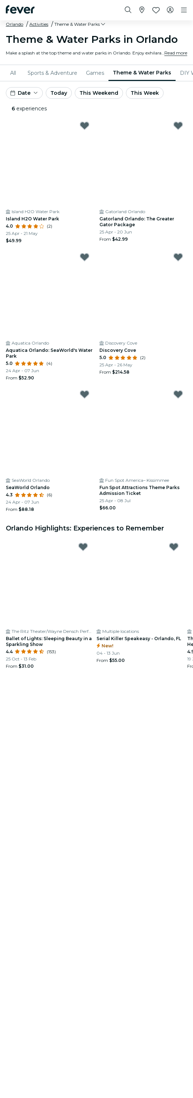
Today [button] (58, 93)
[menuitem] (14, 73)
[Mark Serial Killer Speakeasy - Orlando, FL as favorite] (173, 547)
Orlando (14, 24)
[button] (80, 24)
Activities (38, 24)
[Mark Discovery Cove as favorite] (178, 257)
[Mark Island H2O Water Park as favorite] (84, 125)
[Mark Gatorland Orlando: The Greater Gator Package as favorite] (178, 125)
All (13, 73)
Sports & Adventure (52, 73)
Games (95, 73)
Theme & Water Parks (142, 72)
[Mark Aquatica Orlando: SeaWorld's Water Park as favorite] (84, 257)
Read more (175, 53)
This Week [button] (145, 93)
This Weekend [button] (98, 93)
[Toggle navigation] (184, 10)
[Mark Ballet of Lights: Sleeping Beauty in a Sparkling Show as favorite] (83, 547)
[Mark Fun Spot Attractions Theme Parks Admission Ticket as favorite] (178, 394)
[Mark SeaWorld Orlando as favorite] (84, 394)
